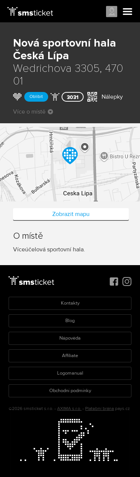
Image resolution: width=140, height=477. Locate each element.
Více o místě (33, 111)
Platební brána (99, 408)
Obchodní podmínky (70, 391)
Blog (70, 321)
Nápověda (70, 338)
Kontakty (70, 303)
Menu (128, 12)
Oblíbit (36, 96)
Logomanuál (70, 373)
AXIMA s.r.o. (69, 408)
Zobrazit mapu (71, 214)
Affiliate (70, 356)
